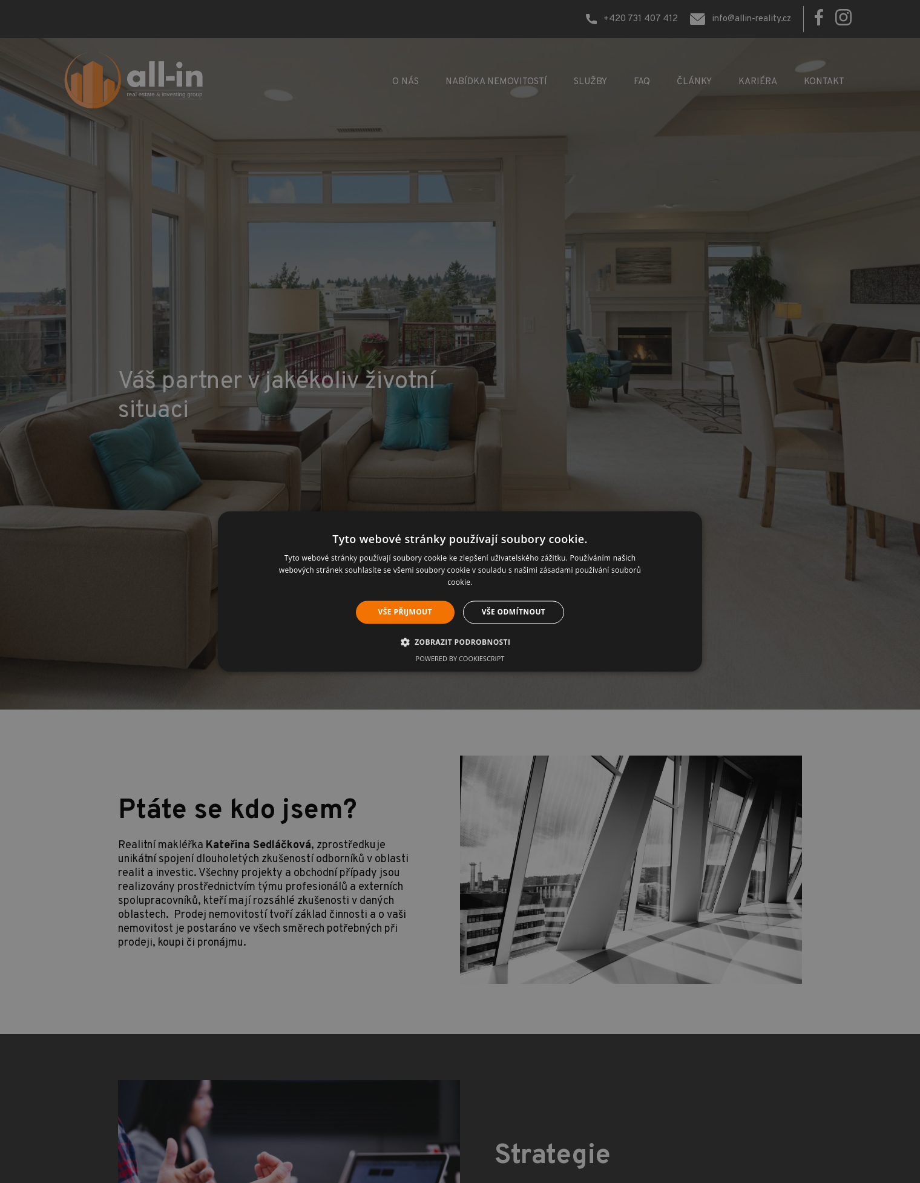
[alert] (460, 591)
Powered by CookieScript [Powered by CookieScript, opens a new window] (460, 659)
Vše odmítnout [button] (513, 612)
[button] (460, 642)
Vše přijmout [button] (405, 612)
